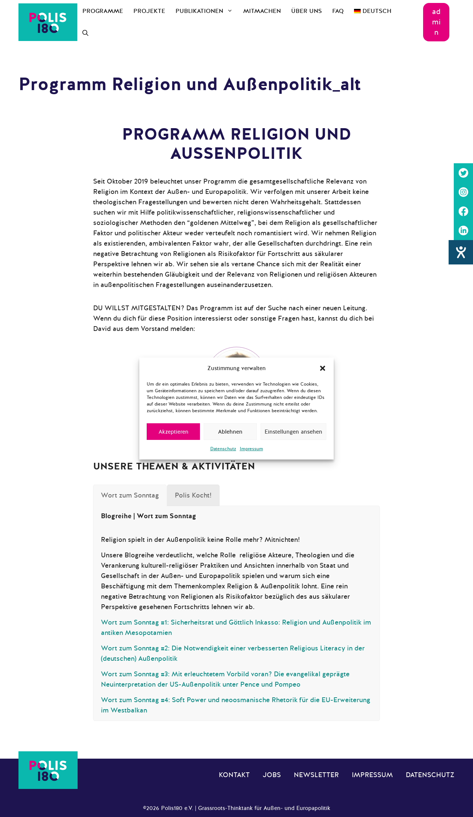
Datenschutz (223, 449)
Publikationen (207, 11)
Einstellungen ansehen (293, 431)
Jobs (272, 774)
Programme (102, 11)
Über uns (306, 11)
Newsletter (316, 774)
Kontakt (234, 774)
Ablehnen (230, 431)
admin (436, 22)
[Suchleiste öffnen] (85, 33)
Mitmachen (262, 11)
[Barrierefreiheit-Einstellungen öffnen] (461, 252)
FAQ (338, 11)
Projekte (149, 11)
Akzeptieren (173, 431)
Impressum (251, 449)
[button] (322, 368)
